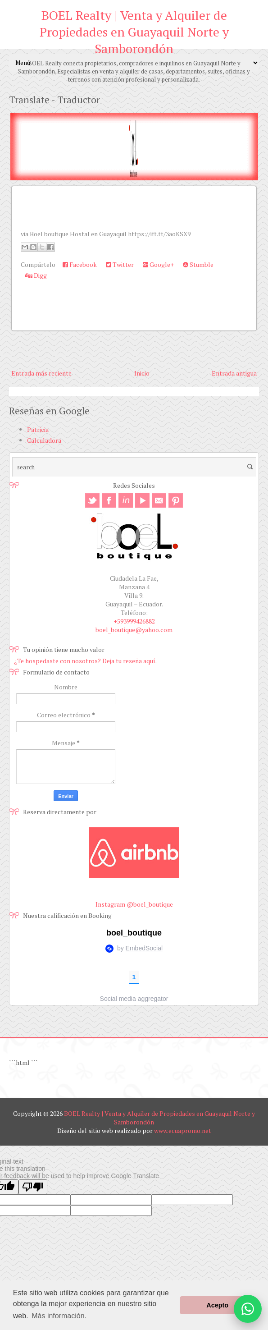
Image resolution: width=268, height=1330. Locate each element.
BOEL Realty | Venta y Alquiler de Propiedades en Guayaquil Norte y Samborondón (134, 32)
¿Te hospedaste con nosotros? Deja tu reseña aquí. (85, 660)
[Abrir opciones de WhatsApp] (248, 1309)
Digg (36, 275)
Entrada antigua (234, 373)
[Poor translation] (32, 1186)
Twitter (120, 264)
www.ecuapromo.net (182, 1130)
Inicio (142, 373)
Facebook (80, 264)
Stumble (198, 264)
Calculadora (44, 440)
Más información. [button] (59, 1316)
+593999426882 (134, 621)
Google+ (158, 264)
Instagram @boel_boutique (134, 904)
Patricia (38, 429)
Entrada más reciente (41, 373)
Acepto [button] (217, 1305)
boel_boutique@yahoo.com (134, 629)
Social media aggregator (134, 998)
